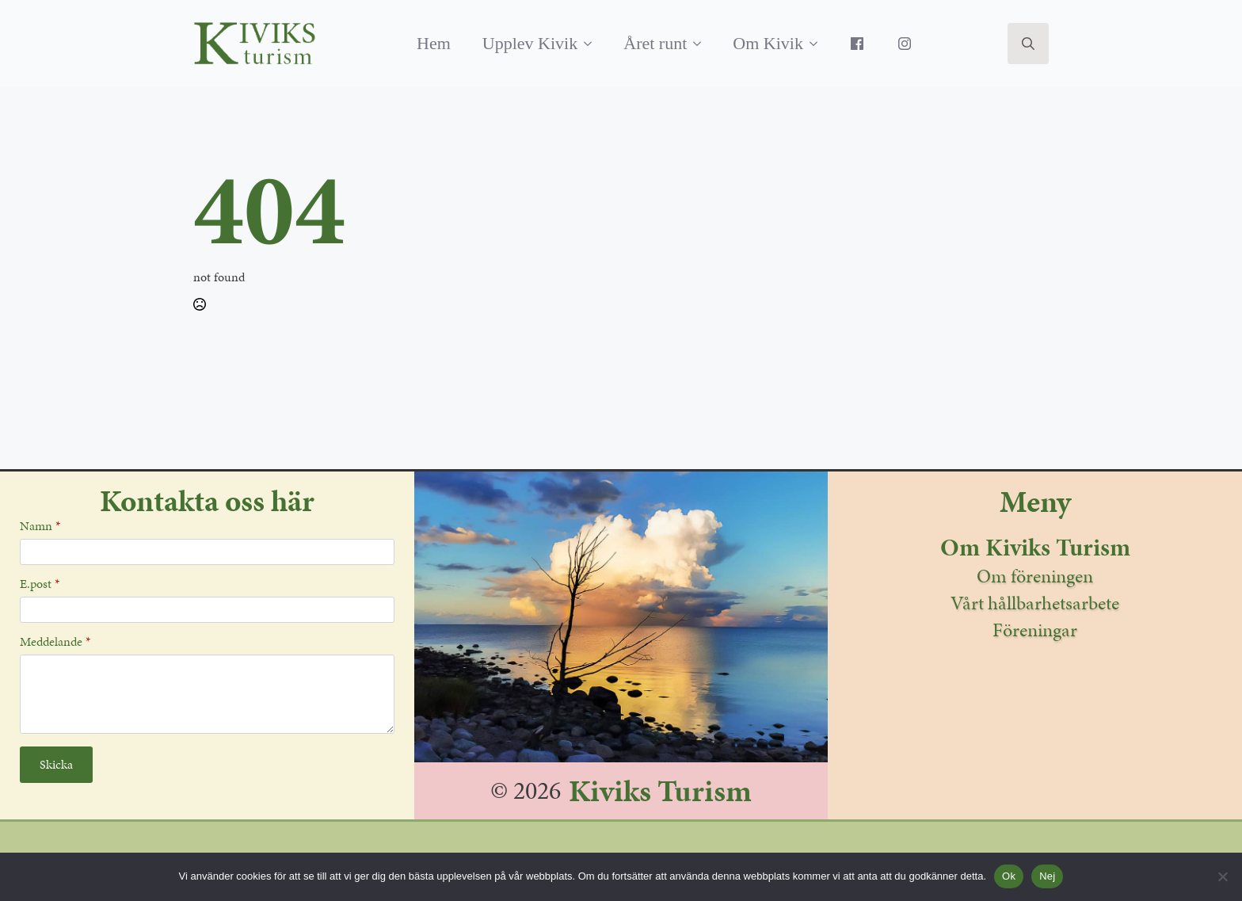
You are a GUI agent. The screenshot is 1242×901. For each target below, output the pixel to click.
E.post (39, 584)
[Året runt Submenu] (702, 43)
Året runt (655, 43)
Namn (40, 526)
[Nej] (1222, 876)
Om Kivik (768, 43)
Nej (1047, 876)
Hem (434, 43)
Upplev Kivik (529, 43)
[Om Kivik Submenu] (818, 43)
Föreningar (1034, 630)
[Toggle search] (1028, 43)
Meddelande (55, 642)
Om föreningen (1035, 576)
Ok (1008, 876)
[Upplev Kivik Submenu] (592, 43)
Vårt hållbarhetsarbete (1035, 603)
